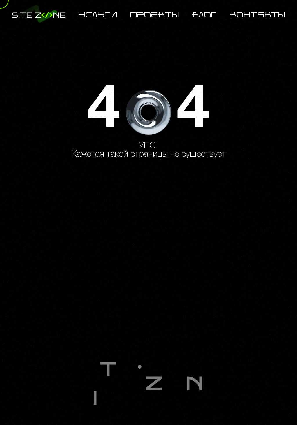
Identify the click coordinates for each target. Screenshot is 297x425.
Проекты (154, 15)
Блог (204, 15)
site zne (39, 15)
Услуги (98, 15)
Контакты (257, 15)
